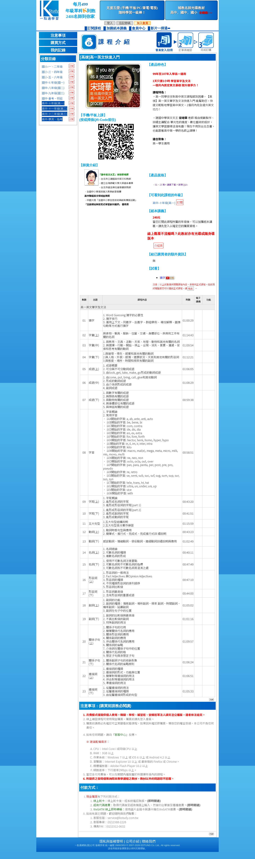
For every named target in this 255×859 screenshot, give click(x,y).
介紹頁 (158, 245)
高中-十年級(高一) (53, 103)
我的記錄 (58, 50)
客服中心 (120, 742)
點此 (190, 288)
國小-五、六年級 (52, 77)
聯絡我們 (148, 848)
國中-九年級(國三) (53, 93)
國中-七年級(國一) (53, 82)
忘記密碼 (124, 23)
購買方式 (58, 43)
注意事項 (58, 35)
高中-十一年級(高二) (54, 108)
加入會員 (142, 23)
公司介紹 (132, 848)
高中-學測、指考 (52, 119)
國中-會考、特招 (52, 98)
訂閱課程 (94, 28)
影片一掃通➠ (160, 28)
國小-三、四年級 (52, 72)
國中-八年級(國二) (53, 88)
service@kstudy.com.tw (122, 825)
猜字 (167, 277)
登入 (110, 23)
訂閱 (71, 66)
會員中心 (138, 28)
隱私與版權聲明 (111, 848)
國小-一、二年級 (52, 66)
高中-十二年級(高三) (54, 114)
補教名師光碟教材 (191, 10)
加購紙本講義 (116, 28)
